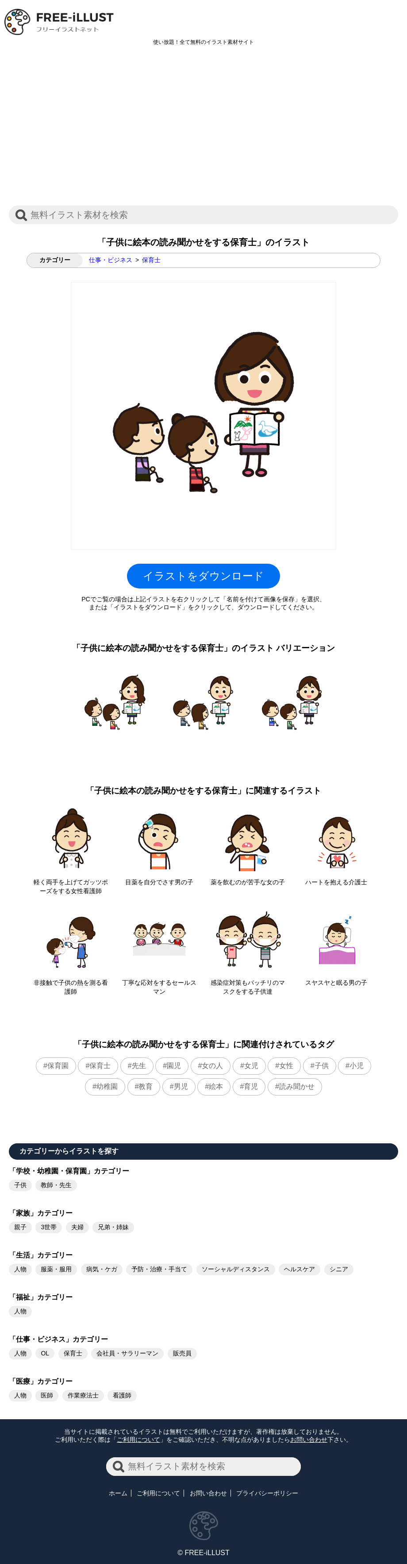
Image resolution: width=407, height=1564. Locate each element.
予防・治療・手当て (159, 1269)
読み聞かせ (297, 1086)
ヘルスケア (299, 1269)
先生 (139, 1065)
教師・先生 (56, 1184)
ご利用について (138, 1439)
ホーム (118, 1493)
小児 (356, 1065)
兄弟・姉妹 (113, 1227)
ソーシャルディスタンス (236, 1269)
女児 (251, 1065)
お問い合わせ (308, 1439)
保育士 (151, 259)
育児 (251, 1086)
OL (45, 1353)
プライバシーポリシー (267, 1493)
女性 (286, 1065)
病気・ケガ (101, 1269)
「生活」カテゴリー (41, 1255)
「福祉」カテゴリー (41, 1297)
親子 (20, 1227)
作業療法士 (83, 1395)
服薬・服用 (56, 1269)
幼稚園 (107, 1086)
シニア (339, 1269)
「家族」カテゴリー (41, 1213)
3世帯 (49, 1227)
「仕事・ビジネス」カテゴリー (58, 1339)
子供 (322, 1065)
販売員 (182, 1353)
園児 (174, 1065)
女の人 (212, 1065)
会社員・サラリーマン (127, 1353)
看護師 (122, 1395)
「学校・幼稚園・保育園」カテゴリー (69, 1171)
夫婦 (77, 1227)
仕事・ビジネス (110, 259)
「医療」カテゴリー (41, 1381)
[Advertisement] (203, 130)
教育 (145, 1086)
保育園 (58, 1065)
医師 (47, 1395)
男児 (181, 1086)
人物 (20, 1269)
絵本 (216, 1086)
